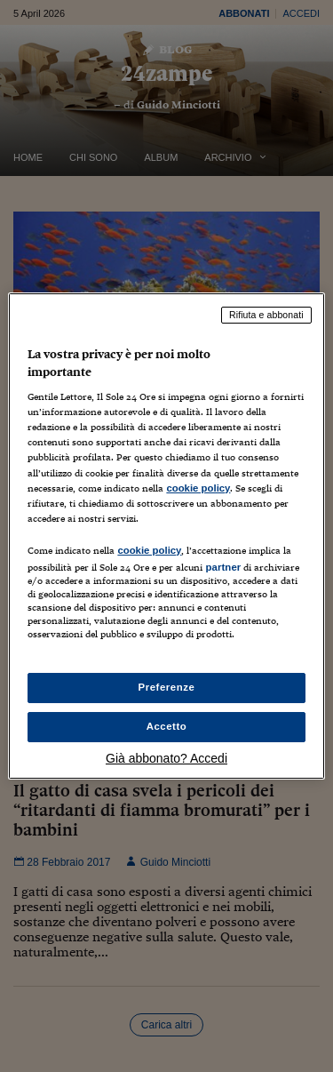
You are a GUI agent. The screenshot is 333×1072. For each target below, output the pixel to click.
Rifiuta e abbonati (266, 314)
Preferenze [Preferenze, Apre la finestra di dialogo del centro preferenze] (167, 687)
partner (223, 567)
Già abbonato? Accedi (166, 758)
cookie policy (198, 488)
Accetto (167, 726)
